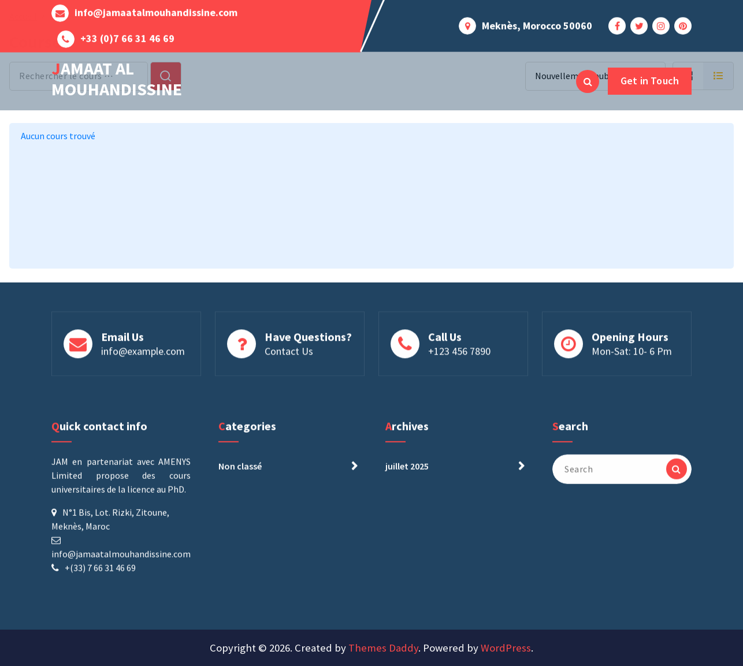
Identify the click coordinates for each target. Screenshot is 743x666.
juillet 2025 (407, 472)
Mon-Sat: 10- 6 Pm (632, 353)
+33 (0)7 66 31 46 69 (127, 37)
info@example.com (143, 353)
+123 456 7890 (459, 353)
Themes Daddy (383, 647)
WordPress (506, 647)
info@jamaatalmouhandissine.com (156, 11)
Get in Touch (650, 80)
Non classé (240, 472)
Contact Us (289, 353)
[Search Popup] (587, 81)
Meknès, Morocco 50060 (537, 23)
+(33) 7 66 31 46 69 (100, 573)
